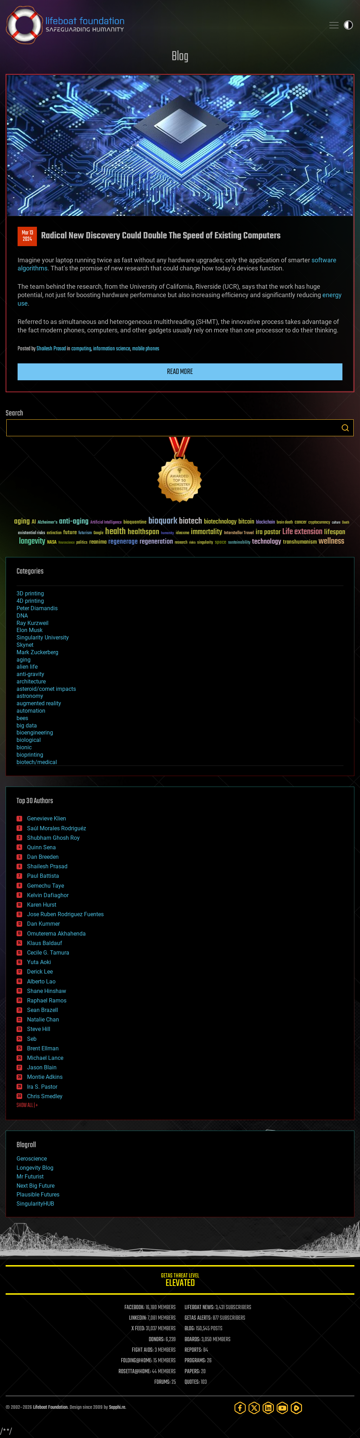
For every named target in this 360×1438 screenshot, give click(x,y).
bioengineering (35, 732)
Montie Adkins (45, 1077)
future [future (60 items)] (70, 532)
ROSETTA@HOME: (134, 1371)
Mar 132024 (27, 236)
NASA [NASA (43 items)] (52, 542)
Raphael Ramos (46, 1000)
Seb (32, 1039)
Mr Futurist (30, 1176)
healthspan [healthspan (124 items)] (143, 532)
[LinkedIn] (268, 1408)
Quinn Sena (41, 847)
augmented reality (39, 703)
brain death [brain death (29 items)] (285, 522)
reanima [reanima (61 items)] (98, 542)
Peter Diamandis (37, 608)
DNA (22, 615)
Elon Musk (30, 630)
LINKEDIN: (138, 1318)
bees (22, 718)
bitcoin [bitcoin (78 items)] (246, 522)
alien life (27, 666)
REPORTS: (193, 1350)
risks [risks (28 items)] (192, 542)
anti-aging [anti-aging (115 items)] (74, 521)
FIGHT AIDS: (143, 1350)
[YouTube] (282, 1408)
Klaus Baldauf (44, 943)
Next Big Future (35, 1185)
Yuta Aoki (39, 962)
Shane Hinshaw (46, 991)
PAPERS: (192, 1371)
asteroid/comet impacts (46, 689)
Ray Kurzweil (33, 623)
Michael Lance (45, 1058)
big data (27, 725)
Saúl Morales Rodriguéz (56, 828)
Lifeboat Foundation (50, 1407)
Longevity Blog (35, 1167)
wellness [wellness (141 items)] (331, 541)
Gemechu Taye (45, 885)
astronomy (30, 696)
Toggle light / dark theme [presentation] (348, 25)
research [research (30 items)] (181, 542)
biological (29, 740)
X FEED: (138, 1328)
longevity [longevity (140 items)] (32, 541)
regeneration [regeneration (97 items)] (156, 542)
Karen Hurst (41, 904)
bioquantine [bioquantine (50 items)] (135, 522)
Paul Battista (43, 876)
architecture (31, 681)
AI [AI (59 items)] (34, 522)
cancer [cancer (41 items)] (301, 522)
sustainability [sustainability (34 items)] (239, 542)
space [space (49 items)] (220, 542)
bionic (24, 747)
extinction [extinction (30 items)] (54, 533)
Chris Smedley (45, 1096)
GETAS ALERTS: (198, 1318)
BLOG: (190, 1328)
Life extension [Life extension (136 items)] (302, 532)
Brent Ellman (43, 1048)
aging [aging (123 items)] (22, 521)
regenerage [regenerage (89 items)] (123, 542)
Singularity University (43, 637)
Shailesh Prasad (51, 349)
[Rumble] (296, 1408)
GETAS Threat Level (180, 1281)
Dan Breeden (43, 857)
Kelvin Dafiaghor (48, 895)
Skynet (25, 645)
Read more (180, 372)
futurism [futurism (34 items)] (85, 533)
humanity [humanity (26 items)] (167, 533)
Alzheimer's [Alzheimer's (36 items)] (47, 522)
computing (81, 349)
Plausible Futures (38, 1194)
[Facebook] (240, 1408)
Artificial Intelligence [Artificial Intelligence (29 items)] (106, 522)
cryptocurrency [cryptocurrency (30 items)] (319, 522)
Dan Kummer (43, 923)
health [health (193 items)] (115, 532)
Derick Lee (40, 971)
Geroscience (32, 1158)
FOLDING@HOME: (136, 1360)
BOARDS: (192, 1339)
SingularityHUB (35, 1203)
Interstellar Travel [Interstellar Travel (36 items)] (239, 533)
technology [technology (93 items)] (266, 542)
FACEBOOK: (134, 1307)
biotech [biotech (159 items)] (190, 521)
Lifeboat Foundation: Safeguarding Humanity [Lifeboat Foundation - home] (162, 25)
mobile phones (145, 349)
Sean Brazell (42, 1010)
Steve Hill (38, 1029)
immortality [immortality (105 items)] (206, 532)
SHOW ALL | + (27, 1105)
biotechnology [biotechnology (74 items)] (220, 522)
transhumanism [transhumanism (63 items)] (300, 542)
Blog (180, 57)
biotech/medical (37, 762)
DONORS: (157, 1339)
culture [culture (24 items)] (336, 523)
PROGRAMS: (195, 1360)
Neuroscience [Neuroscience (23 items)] (66, 543)
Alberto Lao (41, 981)
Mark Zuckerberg (37, 652)
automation (31, 710)
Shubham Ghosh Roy (53, 837)
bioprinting (30, 754)
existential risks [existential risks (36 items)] (31, 533)
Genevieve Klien (46, 818)
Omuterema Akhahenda (56, 933)
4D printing (30, 601)
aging (24, 659)
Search (345, 427)
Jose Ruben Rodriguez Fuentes (65, 914)
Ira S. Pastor (42, 1086)
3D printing (30, 593)
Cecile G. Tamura (48, 952)
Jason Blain (42, 1067)
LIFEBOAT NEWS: (199, 1307)
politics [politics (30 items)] (82, 542)
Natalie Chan (43, 1019)
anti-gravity (30, 674)
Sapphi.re (117, 1407)
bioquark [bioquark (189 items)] (162, 521)
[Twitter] (254, 1408)
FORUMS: (162, 1382)
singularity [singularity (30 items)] (205, 542)
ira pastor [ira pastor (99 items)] (268, 532)
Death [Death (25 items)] (345, 523)
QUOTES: (192, 1382)
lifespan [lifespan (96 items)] (334, 532)
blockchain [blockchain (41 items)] (265, 522)
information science (111, 349)
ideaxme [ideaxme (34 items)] (182, 533)
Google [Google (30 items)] (98, 533)
